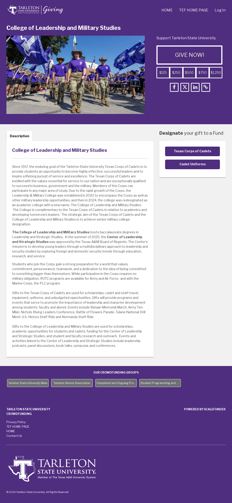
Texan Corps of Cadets (192, 151)
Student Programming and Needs (160, 383)
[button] (174, 87)
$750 (202, 72)
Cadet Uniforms (192, 164)
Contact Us (14, 435)
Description (19, 136)
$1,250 (216, 72)
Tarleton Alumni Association (72, 383)
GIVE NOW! (189, 55)
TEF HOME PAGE (194, 10)
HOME (167, 10)
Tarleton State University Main (27, 383)
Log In (220, 10)
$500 (189, 72)
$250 (176, 72)
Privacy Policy (16, 422)
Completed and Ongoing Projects (116, 383)
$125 (163, 72)
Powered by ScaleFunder (205, 409)
